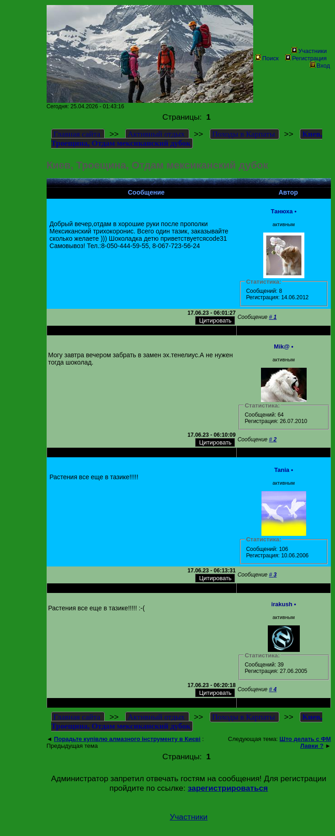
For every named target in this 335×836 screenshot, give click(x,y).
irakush (281, 604)
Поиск (267, 58)
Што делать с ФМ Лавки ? (305, 742)
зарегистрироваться (228, 788)
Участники (309, 51)
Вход (320, 65)
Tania (281, 469)
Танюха (282, 211)
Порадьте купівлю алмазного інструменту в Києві (127, 738)
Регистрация (306, 58)
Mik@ (281, 346)
